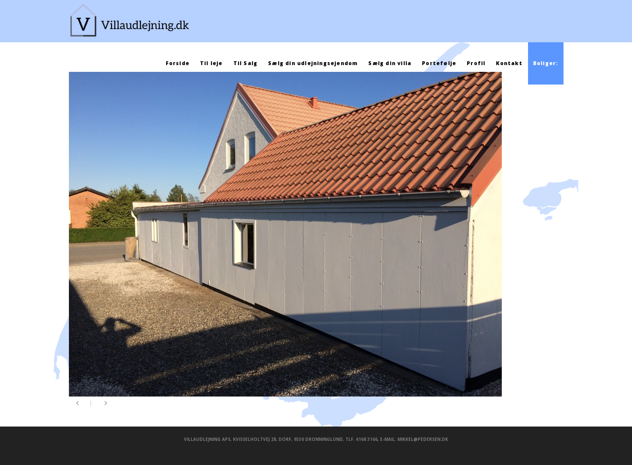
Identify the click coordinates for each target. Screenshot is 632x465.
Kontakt (509, 63)
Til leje (211, 63)
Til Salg (245, 63)
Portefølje (439, 63)
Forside (177, 63)
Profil (476, 63)
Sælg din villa (389, 63)
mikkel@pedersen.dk (422, 439)
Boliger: (545, 63)
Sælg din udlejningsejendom (313, 63)
